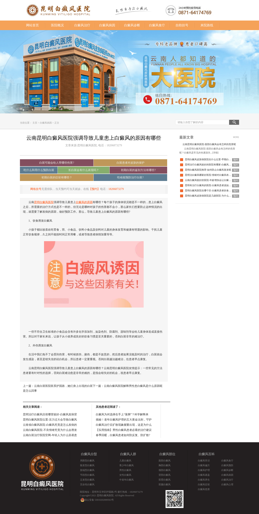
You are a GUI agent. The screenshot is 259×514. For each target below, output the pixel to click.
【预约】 (94, 189)
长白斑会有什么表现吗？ (83, 170)
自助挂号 (182, 25)
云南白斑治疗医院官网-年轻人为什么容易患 (50, 435)
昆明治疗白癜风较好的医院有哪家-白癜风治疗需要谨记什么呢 (217, 164)
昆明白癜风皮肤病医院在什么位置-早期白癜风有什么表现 (215, 159)
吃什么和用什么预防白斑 (39, 170)
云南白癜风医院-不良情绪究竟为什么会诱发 (50, 429)
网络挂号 (35, 189)
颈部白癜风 (165, 470)
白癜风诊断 (132, 25)
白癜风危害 (204, 489)
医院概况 (57, 25)
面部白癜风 (165, 460)
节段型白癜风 (87, 475)
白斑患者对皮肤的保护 (130, 162)
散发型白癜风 (87, 465)
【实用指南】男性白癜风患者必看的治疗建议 (124, 429)
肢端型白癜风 (87, 470)
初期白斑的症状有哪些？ (56, 177)
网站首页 (32, 25)
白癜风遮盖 (204, 475)
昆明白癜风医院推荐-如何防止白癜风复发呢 (208, 169)
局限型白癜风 (87, 460)
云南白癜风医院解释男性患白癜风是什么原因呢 (133, 385)
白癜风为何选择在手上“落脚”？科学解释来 (122, 414)
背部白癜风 (165, 475)
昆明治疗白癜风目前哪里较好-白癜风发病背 (50, 414)
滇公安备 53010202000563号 (99, 499)
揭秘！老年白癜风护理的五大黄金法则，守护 (124, 419)
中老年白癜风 (126, 479)
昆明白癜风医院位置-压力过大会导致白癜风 (50, 419)
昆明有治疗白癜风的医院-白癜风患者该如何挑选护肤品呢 (215, 185)
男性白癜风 (125, 470)
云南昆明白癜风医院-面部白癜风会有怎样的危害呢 (209, 144)
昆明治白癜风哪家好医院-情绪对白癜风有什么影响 (211, 175)
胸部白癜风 (165, 465)
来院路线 (206, 25)
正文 (56, 122)
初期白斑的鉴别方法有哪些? (138, 170)
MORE (236, 137)
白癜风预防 (227, 465)
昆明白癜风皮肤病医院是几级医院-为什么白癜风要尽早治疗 (216, 195)
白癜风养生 (204, 479)
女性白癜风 (125, 475)
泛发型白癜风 (87, 479)
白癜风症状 (204, 484)
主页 (34, 122)
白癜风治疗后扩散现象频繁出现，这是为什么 (124, 424)
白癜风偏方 (204, 465)
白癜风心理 (227, 484)
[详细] (215, 152)
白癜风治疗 (82, 25)
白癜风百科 (207, 454)
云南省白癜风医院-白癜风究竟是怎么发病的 (50, 424)
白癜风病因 (107, 25)
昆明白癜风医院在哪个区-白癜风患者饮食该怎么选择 (213, 190)
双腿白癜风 (165, 484)
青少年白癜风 (126, 465)
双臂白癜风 (165, 479)
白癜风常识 (204, 460)
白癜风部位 (167, 454)
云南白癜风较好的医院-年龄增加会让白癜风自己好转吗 (214, 180)
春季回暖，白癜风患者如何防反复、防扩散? (123, 435)
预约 (235, 159)
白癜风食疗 (157, 25)
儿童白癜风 (125, 460)
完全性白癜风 (87, 484)
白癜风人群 (128, 454)
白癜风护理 (204, 470)
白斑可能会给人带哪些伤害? (56, 162)
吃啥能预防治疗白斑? (130, 177)
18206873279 (116, 189)
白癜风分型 (89, 454)
